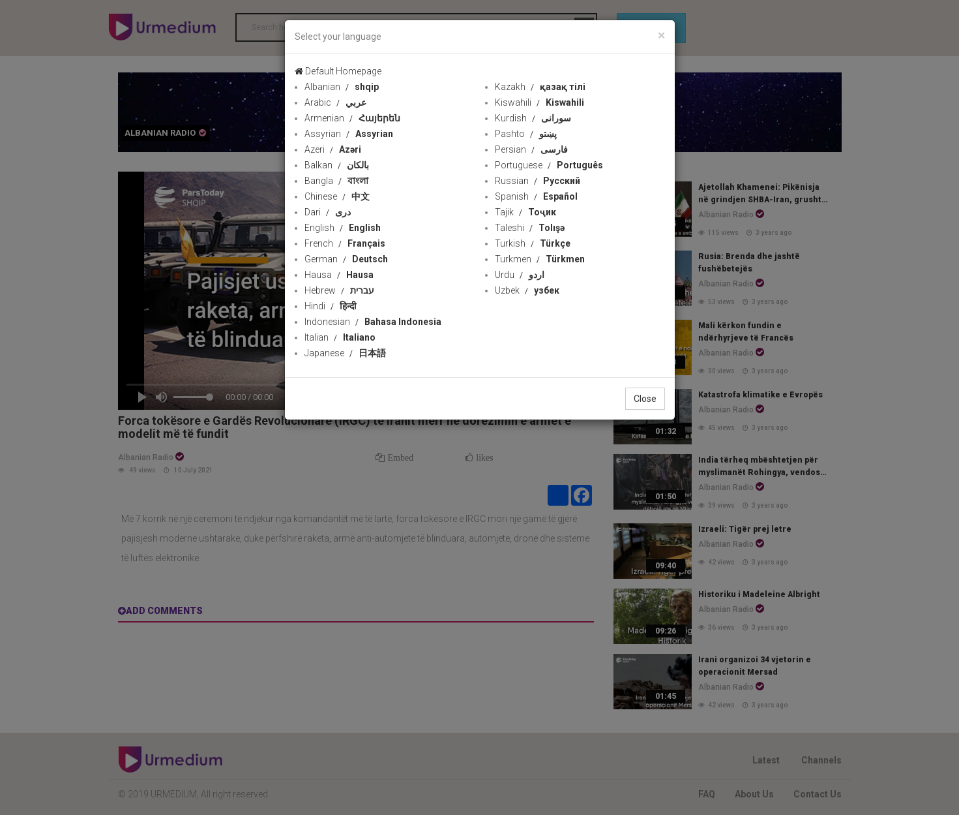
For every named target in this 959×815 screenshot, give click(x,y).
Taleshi (530, 228)
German (346, 259)
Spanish (536, 196)
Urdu (519, 274)
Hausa (339, 274)
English (342, 228)
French (344, 243)
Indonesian (372, 321)
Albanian (341, 87)
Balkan (336, 165)
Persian (531, 149)
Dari (327, 212)
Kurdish (533, 118)
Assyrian (348, 134)
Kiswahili (539, 102)
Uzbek (527, 290)
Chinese (337, 196)
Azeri (332, 149)
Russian (537, 181)
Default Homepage (338, 71)
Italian (340, 337)
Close (645, 398)
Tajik (525, 212)
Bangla (336, 181)
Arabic (335, 102)
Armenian (352, 118)
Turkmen (540, 259)
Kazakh (540, 87)
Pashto (526, 134)
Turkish (532, 243)
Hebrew (339, 290)
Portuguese (549, 165)
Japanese (345, 353)
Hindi (330, 306)
